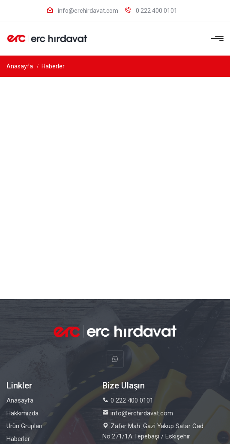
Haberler (53, 66)
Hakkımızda (22, 413)
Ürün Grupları (24, 426)
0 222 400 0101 (151, 10)
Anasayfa (19, 66)
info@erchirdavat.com (82, 10)
